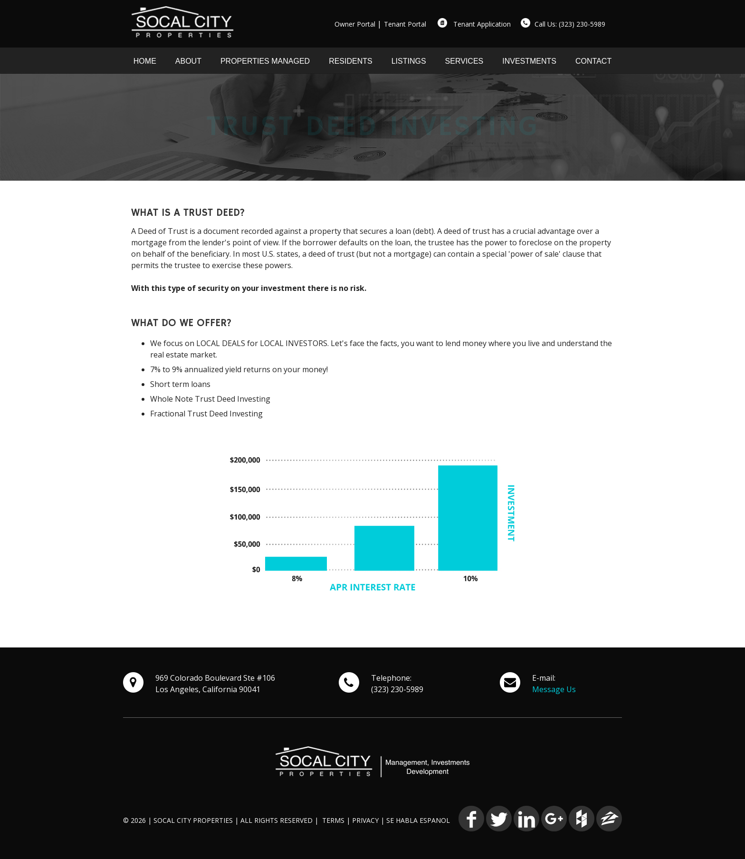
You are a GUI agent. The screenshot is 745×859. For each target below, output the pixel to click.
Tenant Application (482, 24)
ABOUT (188, 61)
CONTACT (593, 61)
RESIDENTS (350, 61)
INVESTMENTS (529, 61)
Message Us (554, 689)
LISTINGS (409, 61)
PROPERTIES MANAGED (265, 61)
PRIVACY (365, 820)
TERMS (333, 820)
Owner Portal (354, 24)
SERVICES (464, 61)
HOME (145, 61)
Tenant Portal (405, 24)
